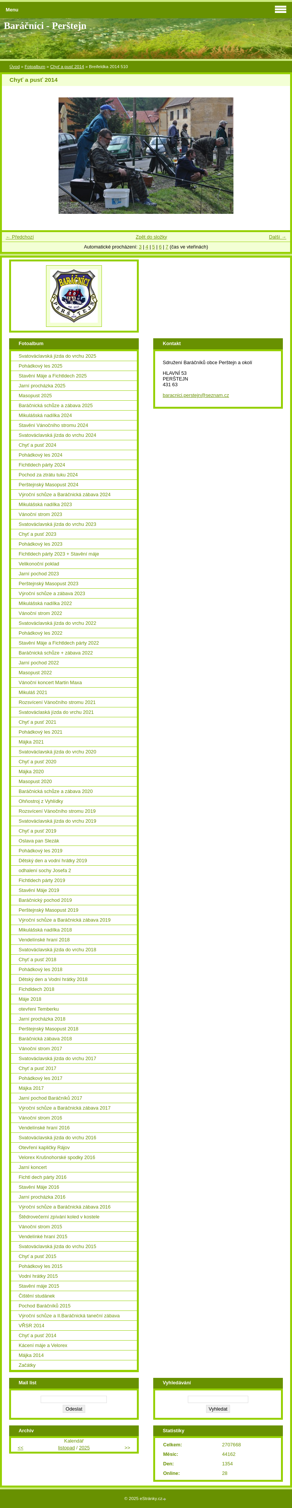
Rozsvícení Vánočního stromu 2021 (57, 702)
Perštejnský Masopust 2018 (48, 1029)
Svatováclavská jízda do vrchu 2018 (57, 949)
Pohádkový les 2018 (40, 969)
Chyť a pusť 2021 (37, 722)
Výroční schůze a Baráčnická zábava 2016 (65, 1207)
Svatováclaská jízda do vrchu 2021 (56, 712)
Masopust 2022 (35, 672)
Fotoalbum (35, 66)
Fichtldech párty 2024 (42, 465)
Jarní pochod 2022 (39, 663)
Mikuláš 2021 (33, 692)
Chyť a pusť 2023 (37, 534)
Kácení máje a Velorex (43, 1345)
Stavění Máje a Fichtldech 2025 (53, 376)
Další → (277, 237)
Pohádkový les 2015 (40, 1266)
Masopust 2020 (35, 781)
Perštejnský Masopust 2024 (48, 484)
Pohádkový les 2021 (40, 732)
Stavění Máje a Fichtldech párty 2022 (59, 643)
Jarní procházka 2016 (42, 1197)
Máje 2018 (30, 999)
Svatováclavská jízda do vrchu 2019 (57, 821)
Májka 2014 (31, 1355)
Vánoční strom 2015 (40, 1226)
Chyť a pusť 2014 (67, 66)
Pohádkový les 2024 (40, 455)
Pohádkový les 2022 (40, 633)
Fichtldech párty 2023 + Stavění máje (59, 554)
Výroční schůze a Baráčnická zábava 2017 (65, 1108)
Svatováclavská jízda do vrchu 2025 (57, 356)
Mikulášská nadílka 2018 (45, 930)
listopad (66, 1448)
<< (20, 1448)
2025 (84, 1448)
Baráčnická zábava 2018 (45, 1038)
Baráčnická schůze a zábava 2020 (56, 791)
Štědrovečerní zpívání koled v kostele (59, 1217)
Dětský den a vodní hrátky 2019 (53, 860)
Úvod (15, 66)
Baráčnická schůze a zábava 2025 (56, 405)
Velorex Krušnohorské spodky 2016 (57, 1157)
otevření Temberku (39, 1009)
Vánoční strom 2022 (40, 613)
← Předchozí (20, 237)
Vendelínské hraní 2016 (44, 1128)
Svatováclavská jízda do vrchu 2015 (57, 1246)
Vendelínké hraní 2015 (43, 1236)
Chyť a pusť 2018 (37, 959)
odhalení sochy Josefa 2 (45, 870)
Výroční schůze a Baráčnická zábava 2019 (65, 920)
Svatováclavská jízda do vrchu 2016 (57, 1137)
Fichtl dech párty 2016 (43, 1177)
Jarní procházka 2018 (42, 1019)
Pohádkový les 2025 (40, 366)
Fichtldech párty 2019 (42, 880)
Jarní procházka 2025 (42, 386)
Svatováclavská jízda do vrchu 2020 (57, 752)
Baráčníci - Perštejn (45, 25)
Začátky (27, 1365)
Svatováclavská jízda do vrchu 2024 (57, 435)
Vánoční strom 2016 (40, 1118)
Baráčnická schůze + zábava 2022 (56, 653)
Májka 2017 (31, 1088)
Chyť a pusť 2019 (37, 831)
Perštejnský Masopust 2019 (48, 910)
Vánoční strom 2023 (40, 514)
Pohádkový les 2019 (40, 851)
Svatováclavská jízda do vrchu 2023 (57, 524)
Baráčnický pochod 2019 (45, 900)
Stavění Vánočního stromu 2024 (53, 425)
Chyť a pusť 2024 (37, 445)
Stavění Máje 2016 (39, 1187)
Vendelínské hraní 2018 (44, 940)
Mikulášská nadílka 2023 (45, 504)
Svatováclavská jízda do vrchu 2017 (57, 1058)
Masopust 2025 (35, 395)
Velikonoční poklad (39, 564)
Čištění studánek (37, 1296)
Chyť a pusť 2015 (37, 1256)
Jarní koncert (33, 1167)
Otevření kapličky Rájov (44, 1147)
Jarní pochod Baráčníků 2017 (50, 1098)
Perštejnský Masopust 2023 (48, 583)
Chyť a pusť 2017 (37, 1068)
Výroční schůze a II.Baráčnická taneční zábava (69, 1316)
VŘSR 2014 (31, 1325)
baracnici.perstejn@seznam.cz (196, 395)
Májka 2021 (31, 742)
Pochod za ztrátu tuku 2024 (48, 475)
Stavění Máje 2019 (39, 890)
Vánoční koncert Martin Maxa (50, 682)
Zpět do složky (151, 237)
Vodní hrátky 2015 (38, 1276)
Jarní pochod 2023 (39, 573)
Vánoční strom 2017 (40, 1048)
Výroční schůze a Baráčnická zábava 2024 (65, 494)
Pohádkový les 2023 (40, 544)
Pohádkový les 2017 (40, 1078)
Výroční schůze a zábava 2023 (52, 593)
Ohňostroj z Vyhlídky (41, 801)
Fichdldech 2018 (36, 989)
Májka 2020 (31, 771)
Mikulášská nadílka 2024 (45, 415)
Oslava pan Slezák (39, 841)
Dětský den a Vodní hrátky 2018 (53, 979)
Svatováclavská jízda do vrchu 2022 (57, 623)
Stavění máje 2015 (39, 1286)
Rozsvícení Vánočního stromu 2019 (57, 811)
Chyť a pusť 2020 (37, 761)
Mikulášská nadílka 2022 (45, 603)
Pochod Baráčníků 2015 (45, 1306)
